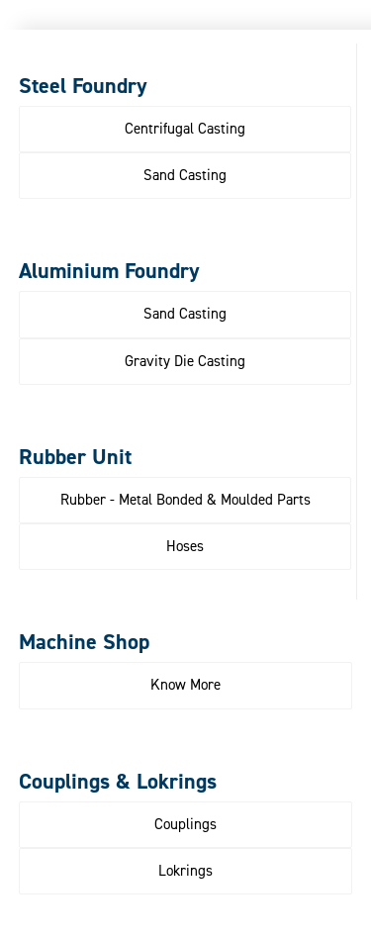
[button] (185, 129)
